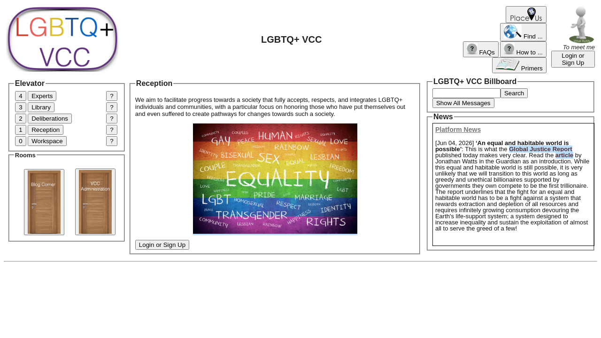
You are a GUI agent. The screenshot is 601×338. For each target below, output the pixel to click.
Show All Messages (463, 103)
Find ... (523, 32)
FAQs (480, 49)
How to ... (523, 49)
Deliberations (49, 118)
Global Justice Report (540, 149)
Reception (45, 129)
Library (41, 107)
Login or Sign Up (573, 59)
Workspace (46, 141)
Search (514, 93)
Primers (519, 65)
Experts (42, 96)
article (564, 155)
